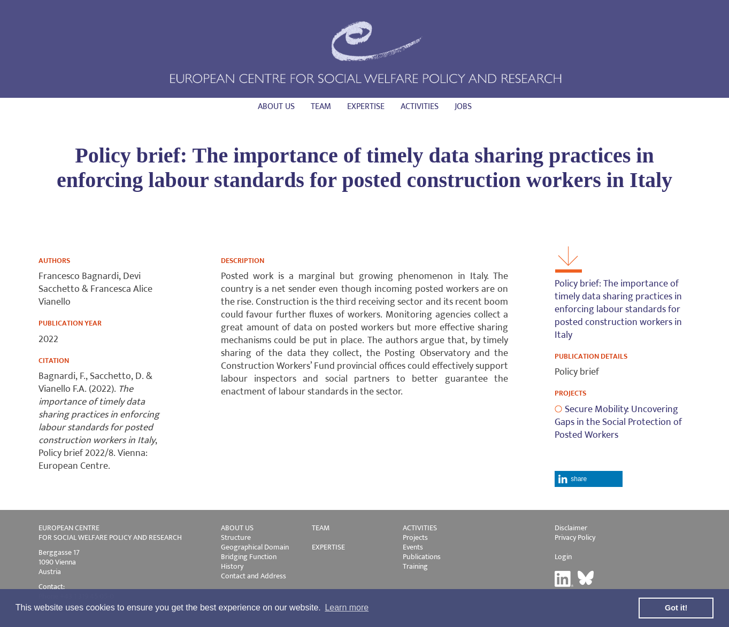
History (232, 566)
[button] (589, 479)
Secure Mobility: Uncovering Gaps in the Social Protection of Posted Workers (618, 422)
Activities (420, 106)
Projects (415, 537)
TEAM (320, 528)
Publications (422, 557)
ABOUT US (237, 528)
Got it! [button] (676, 607)
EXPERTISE (328, 547)
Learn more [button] (347, 607)
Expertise (366, 106)
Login (563, 557)
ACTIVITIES (420, 528)
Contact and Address (253, 576)
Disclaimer (571, 528)
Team (321, 106)
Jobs (463, 106)
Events (413, 547)
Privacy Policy (575, 537)
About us (276, 106)
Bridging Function (249, 557)
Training (415, 566)
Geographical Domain (255, 547)
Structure (236, 537)
